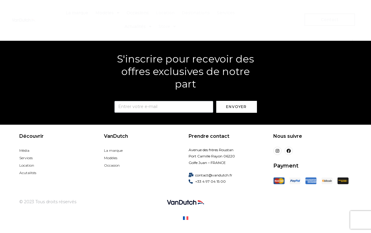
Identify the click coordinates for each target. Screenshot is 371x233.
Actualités (137, 26)
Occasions (138, 12)
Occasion (112, 165)
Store (167, 26)
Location (165, 12)
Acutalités (27, 173)
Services (226, 12)
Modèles (107, 13)
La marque (77, 12)
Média (24, 150)
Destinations (196, 12)
